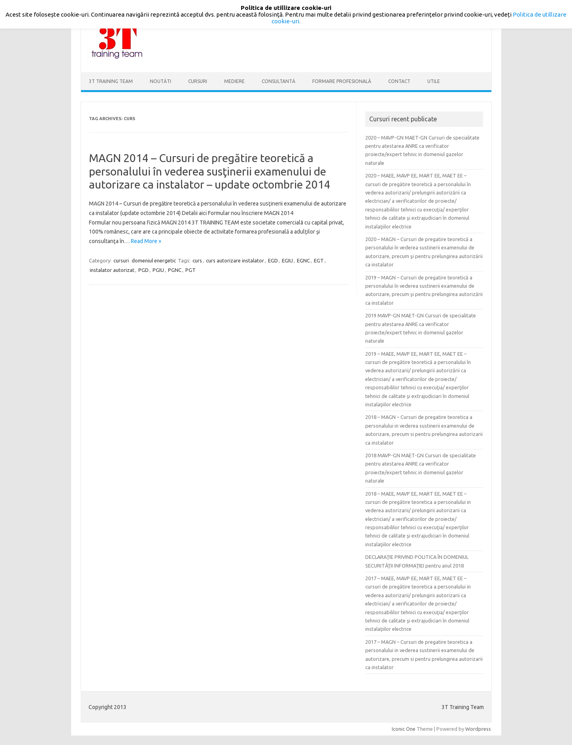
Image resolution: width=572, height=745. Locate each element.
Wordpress (478, 729)
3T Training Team (111, 81)
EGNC (303, 260)
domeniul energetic (154, 260)
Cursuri (197, 81)
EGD (273, 260)
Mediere (234, 81)
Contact (399, 81)
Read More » (146, 241)
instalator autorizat (112, 270)
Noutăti (160, 81)
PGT (190, 270)
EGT (319, 260)
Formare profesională (341, 81)
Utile (433, 81)
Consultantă (278, 81)
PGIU (158, 270)
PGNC (174, 270)
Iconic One (403, 729)
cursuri (121, 260)
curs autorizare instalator (235, 260)
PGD (143, 270)
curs (197, 260)
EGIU (287, 260)
